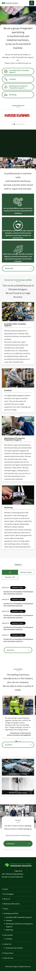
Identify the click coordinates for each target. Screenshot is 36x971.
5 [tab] (20, 124)
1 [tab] (12, 124)
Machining (9, 930)
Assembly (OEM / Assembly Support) (19, 917)
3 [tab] (16, 124)
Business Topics (26, 572)
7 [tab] (23, 124)
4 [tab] (18, 124)
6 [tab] (21, 124)
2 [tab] (14, 124)
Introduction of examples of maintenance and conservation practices (18, 592)
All (10, 572)
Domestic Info (10, 577)
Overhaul (9, 920)
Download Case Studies (14, 948)
